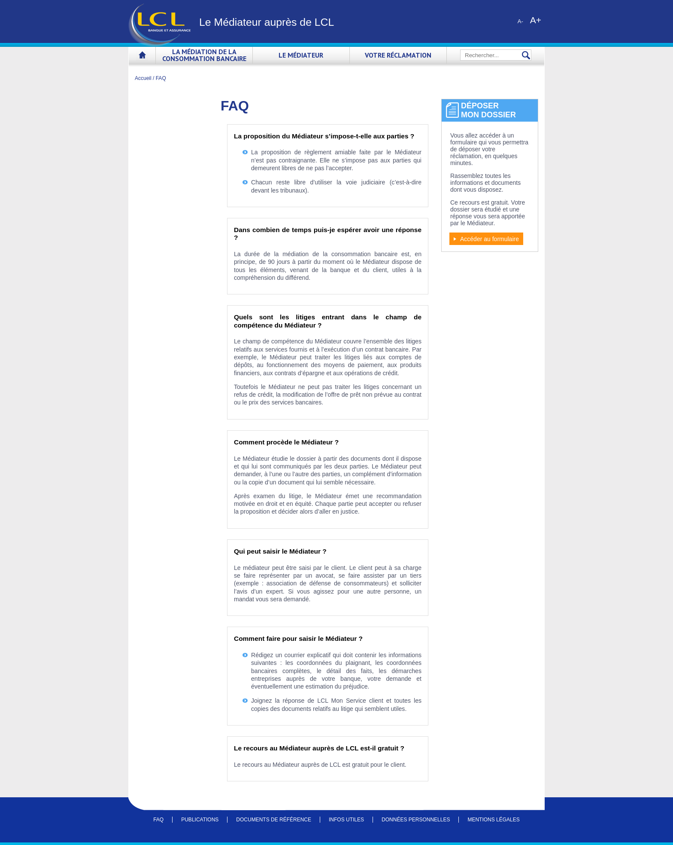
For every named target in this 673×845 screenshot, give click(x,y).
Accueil (142, 56)
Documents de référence (273, 820)
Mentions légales (493, 820)
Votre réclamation (398, 55)
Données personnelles (416, 820)
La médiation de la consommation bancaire (204, 55)
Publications (199, 820)
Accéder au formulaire (489, 239)
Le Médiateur (301, 55)
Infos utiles (346, 820)
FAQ (158, 820)
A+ (535, 19)
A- (520, 21)
